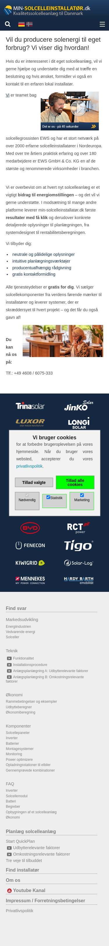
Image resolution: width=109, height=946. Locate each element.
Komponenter (18, 726)
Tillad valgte (34, 482)
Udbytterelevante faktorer (33, 847)
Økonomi (14, 695)
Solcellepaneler (18, 733)
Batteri (11, 801)
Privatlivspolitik (19, 910)
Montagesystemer (19, 749)
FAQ (10, 783)
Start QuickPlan (20, 841)
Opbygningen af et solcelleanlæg (31, 812)
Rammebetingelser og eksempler (31, 702)
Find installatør (22, 870)
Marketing (82, 500)
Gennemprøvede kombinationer (30, 770)
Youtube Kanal (25, 890)
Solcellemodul (17, 796)
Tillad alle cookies (75, 482)
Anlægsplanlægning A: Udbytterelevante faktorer (47, 671)
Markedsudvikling (22, 619)
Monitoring (14, 754)
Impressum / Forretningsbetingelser (45, 900)
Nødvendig (27, 500)
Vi (8, 95)
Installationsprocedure (26, 665)
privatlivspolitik (29, 466)
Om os (13, 880)
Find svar (16, 608)
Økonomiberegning (20, 712)
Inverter (12, 738)
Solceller (12, 637)
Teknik (12, 650)
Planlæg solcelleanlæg (31, 831)
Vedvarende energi (20, 632)
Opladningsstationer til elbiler (28, 765)
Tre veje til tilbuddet (24, 860)
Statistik (56, 498)
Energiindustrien (18, 627)
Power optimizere (19, 760)
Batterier (12, 744)
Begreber (13, 807)
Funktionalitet (20, 658)
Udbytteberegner (19, 707)
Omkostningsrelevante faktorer (38, 854)
